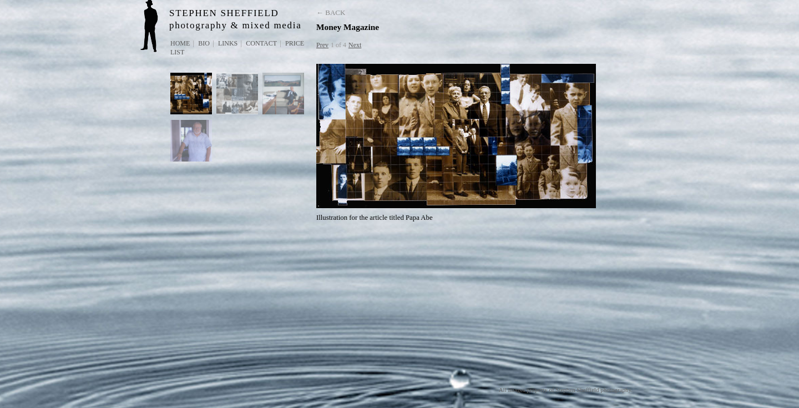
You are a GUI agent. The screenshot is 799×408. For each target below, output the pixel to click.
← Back (330, 12)
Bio (204, 43)
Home (180, 43)
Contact (261, 43)
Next (354, 45)
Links (227, 43)
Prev (322, 45)
